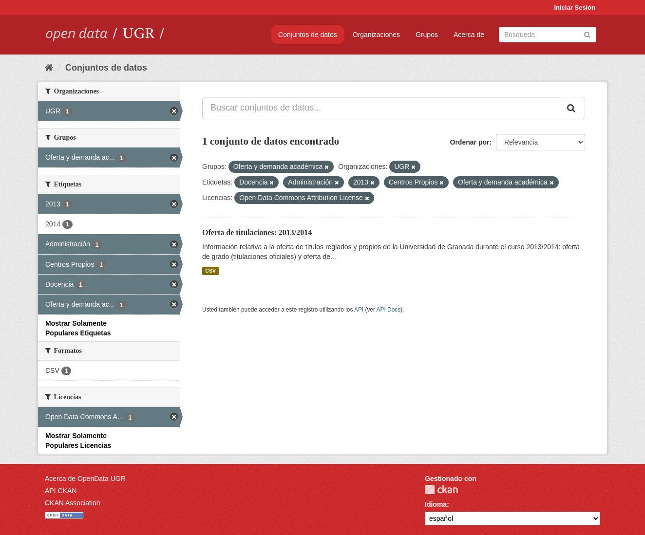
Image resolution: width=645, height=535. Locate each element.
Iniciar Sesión (574, 7)
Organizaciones (376, 34)
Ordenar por (470, 142)
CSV (210, 271)
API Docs (389, 309)
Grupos (427, 34)
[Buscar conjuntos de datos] (547, 34)
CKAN (441, 489)
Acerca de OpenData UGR (85, 478)
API (358, 309)
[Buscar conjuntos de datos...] (380, 108)
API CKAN (60, 491)
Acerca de (469, 34)
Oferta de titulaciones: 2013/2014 (257, 232)
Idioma (436, 504)
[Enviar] (587, 34)
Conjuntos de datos (307, 34)
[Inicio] (49, 68)
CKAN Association (72, 503)
